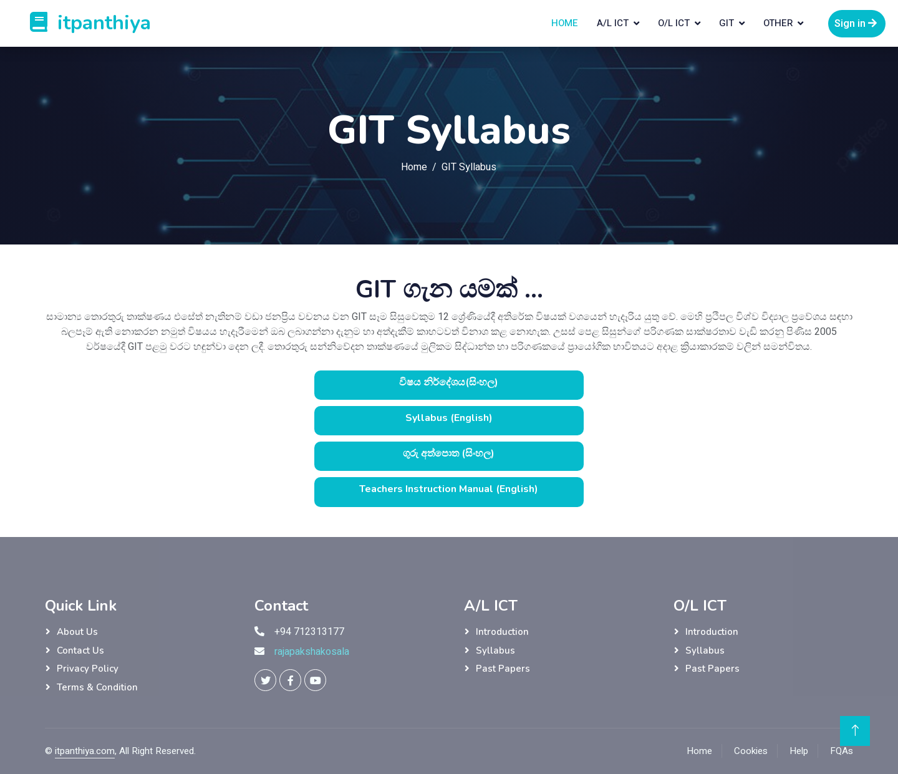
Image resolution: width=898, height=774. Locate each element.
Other (778, 23)
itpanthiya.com (85, 751)
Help (798, 751)
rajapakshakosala (311, 651)
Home (564, 23)
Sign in (856, 23)
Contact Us (80, 650)
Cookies (751, 751)
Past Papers (503, 668)
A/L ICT (613, 23)
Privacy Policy (87, 668)
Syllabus (495, 650)
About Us (77, 632)
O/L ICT (674, 23)
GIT (726, 23)
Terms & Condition (97, 687)
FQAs (841, 751)
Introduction (502, 632)
